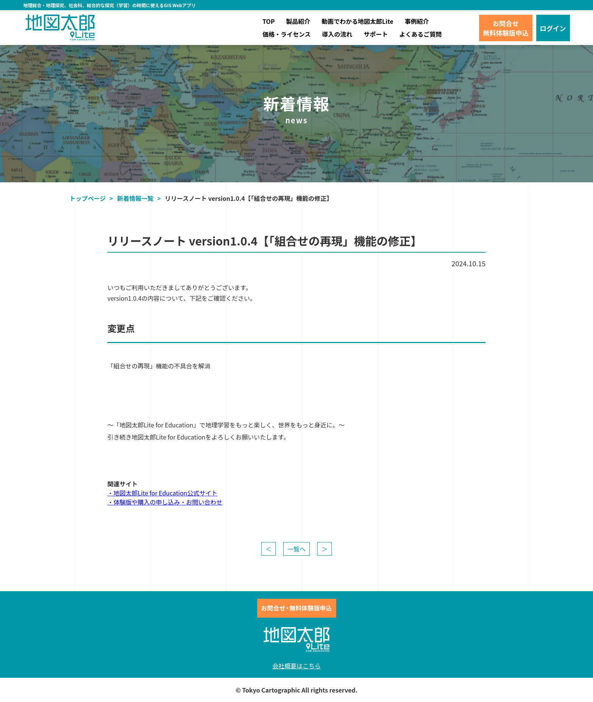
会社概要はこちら (296, 665)
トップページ (88, 198)
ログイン (553, 28)
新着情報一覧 (135, 198)
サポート (376, 34)
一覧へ (296, 548)
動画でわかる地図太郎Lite (357, 21)
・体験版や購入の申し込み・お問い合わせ (164, 501)
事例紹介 (417, 21)
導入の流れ (337, 34)
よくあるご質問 (420, 34)
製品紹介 (298, 21)
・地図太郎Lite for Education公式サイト (162, 492)
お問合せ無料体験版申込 (506, 28)
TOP (268, 21)
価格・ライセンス (286, 34)
